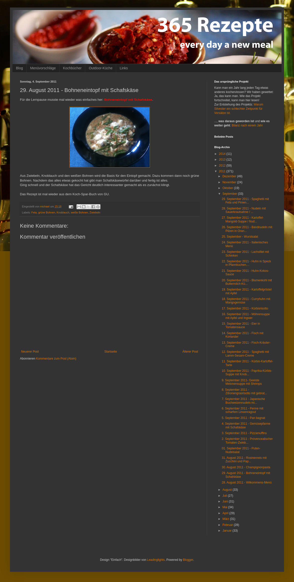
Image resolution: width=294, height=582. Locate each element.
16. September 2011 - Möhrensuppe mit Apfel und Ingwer (246, 315)
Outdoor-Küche (100, 68)
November (229, 182)
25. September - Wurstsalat (240, 236)
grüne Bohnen (46, 212)
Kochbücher (72, 68)
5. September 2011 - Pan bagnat (243, 418)
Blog (19, 68)
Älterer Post (190, 351)
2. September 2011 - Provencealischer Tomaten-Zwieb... (247, 440)
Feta (34, 212)
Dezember (229, 176)
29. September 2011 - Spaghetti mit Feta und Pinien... (245, 200)
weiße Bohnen (79, 212)
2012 (222, 165)
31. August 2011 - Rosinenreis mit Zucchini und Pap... (244, 459)
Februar (228, 525)
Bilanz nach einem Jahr (247, 125)
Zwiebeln (94, 212)
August (227, 489)
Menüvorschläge (43, 68)
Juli (225, 495)
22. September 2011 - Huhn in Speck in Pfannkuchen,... (246, 263)
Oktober (228, 188)
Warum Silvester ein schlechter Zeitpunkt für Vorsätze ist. (238, 109)
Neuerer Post (30, 351)
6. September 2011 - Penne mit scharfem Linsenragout (242, 410)
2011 (222, 171)
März (226, 519)
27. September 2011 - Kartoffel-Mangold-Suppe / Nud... (243, 219)
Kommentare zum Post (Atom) (56, 358)
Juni (225, 501)
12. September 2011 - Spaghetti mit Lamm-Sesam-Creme (245, 353)
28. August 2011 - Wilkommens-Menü (247, 482)
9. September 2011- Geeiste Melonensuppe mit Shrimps (242, 382)
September (230, 193)
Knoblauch (63, 212)
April (225, 513)
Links (124, 68)
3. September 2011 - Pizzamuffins (244, 433)
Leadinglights (156, 560)
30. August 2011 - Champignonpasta (246, 467)
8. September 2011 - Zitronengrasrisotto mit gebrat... (244, 391)
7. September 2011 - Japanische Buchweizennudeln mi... (243, 400)
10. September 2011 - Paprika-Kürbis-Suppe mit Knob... (247, 372)
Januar (227, 530)
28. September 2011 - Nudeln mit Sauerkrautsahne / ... (244, 210)
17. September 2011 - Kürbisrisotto (245, 308)
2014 (222, 154)
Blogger (188, 560)
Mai (225, 507)
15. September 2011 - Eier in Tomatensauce (241, 325)
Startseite (110, 351)
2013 (222, 159)
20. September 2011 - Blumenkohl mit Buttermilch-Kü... (247, 282)
